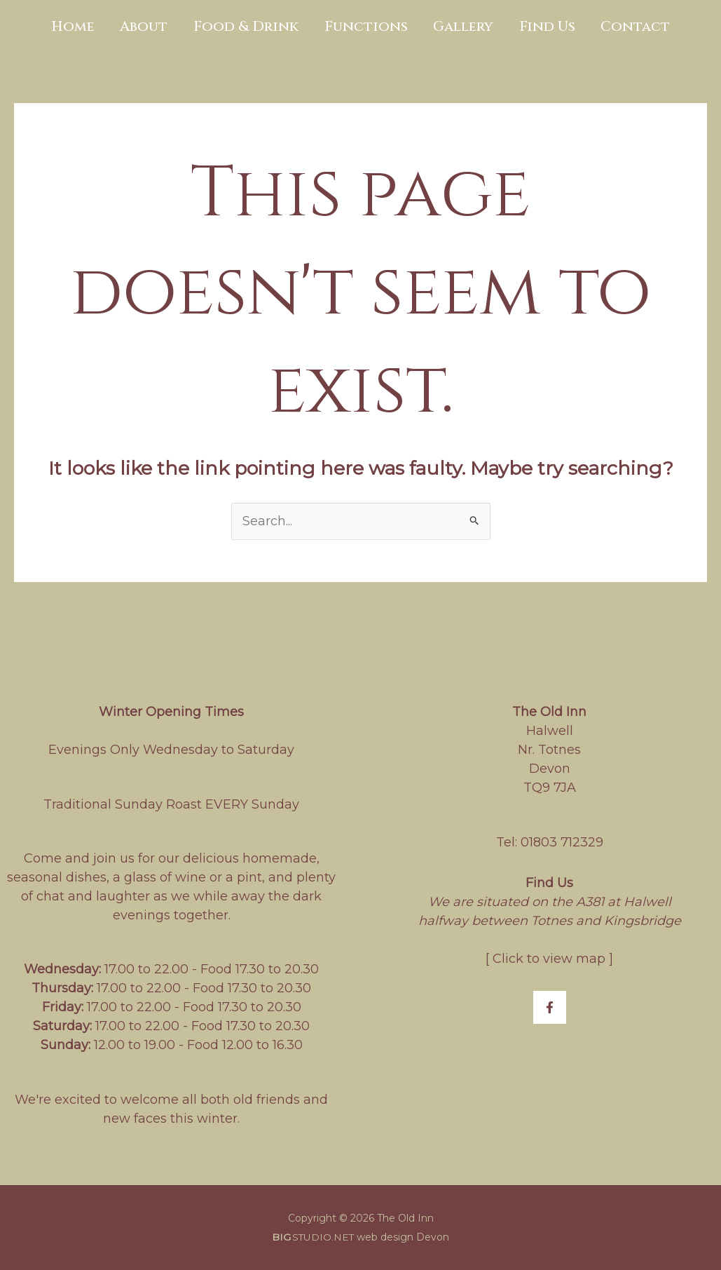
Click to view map (549, 958)
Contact (622, 26)
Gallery (459, 26)
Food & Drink (250, 26)
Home (87, 26)
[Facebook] (549, 1007)
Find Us (538, 26)
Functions (366, 26)
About (153, 26)
